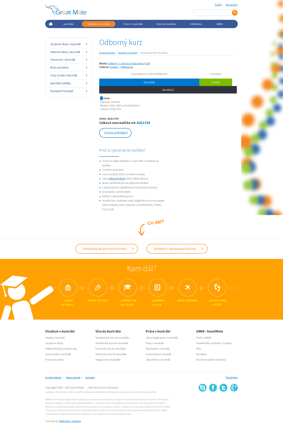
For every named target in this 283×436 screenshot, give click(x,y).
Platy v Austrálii (155, 342)
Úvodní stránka (107, 52)
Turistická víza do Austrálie (111, 353)
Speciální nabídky (69, 83)
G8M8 (219, 24)
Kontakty (201, 353)
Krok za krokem (69, 67)
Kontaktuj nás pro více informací (108, 248)
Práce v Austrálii (133, 24)
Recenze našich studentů (211, 359)
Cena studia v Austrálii (58, 353)
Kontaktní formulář (69, 91)
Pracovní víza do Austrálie (111, 348)
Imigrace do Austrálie (108, 359)
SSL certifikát (223, 400)
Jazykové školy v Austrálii (69, 44)
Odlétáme (196, 24)
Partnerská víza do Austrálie (112, 342)
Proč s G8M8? (204, 337)
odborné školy (116, 178)
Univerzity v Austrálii (69, 59)
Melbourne (127, 67)
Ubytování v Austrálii (158, 348)
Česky (218, 4)
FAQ (198, 348)
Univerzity (71, 348)
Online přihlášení (116, 133)
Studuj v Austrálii (55, 337)
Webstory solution (70, 420)
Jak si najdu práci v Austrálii (162, 337)
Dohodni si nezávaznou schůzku (179, 248)
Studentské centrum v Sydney (214, 342)
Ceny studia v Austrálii (69, 75)
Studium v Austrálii (98, 24)
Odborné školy (53, 348)
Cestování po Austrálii (158, 353)
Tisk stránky (231, 377)
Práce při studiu (54, 359)
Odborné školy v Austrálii (69, 52)
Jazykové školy (54, 342)
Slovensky (232, 4)
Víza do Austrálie (166, 24)
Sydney (114, 67)
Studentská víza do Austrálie (112, 337)
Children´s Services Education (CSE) (129, 63)
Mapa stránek (73, 377)
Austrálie (68, 24)
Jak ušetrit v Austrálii (158, 359)
